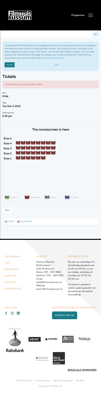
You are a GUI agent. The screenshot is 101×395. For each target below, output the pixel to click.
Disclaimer (80, 380)
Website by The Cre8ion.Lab (50, 386)
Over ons (11, 275)
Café (7, 263)
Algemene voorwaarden (63, 380)
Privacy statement (43, 380)
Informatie (12, 269)
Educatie (10, 282)
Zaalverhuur (13, 288)
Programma (77, 15)
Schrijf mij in (64, 315)
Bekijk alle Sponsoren (82, 370)
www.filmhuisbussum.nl (49, 289)
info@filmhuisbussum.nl (49, 282)
